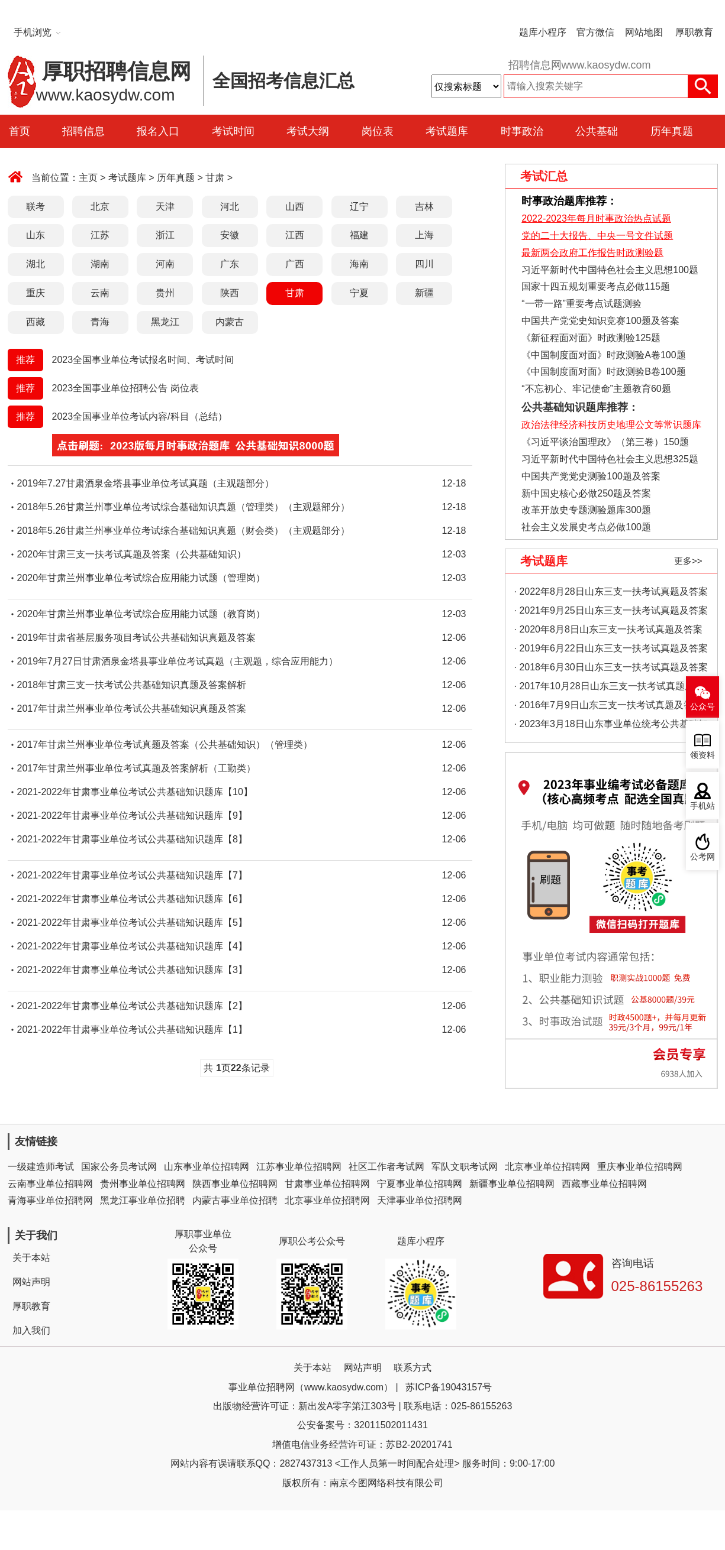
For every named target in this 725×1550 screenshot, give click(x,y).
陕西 (229, 293)
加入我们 (31, 1330)
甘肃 (214, 178)
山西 (294, 207)
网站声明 (31, 1282)
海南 (359, 264)
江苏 (100, 235)
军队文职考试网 (464, 1167)
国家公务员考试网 (119, 1167)
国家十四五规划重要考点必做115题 (595, 286)
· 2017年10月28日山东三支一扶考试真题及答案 (609, 688)
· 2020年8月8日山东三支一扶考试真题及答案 (608, 629)
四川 (424, 264)
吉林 (424, 207)
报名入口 (158, 131)
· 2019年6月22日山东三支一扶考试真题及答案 (611, 648)
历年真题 (671, 131)
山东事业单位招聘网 (206, 1167)
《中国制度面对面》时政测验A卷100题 (603, 355)
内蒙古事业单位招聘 (235, 1200)
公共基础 (596, 131)
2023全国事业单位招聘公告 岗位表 (125, 388)
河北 (229, 207)
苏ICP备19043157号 (448, 1387)
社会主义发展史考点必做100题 (586, 527)
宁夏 (359, 293)
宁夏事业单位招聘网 (419, 1184)
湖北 (35, 264)
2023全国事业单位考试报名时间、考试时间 (143, 360)
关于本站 (31, 1258)
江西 (294, 235)
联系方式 (412, 1368)
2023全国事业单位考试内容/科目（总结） (139, 416)
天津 (165, 207)
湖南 (100, 264)
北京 (100, 207)
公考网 (702, 856)
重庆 (35, 293)
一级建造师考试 (41, 1167)
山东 (35, 235)
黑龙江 (165, 322)
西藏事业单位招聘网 (604, 1184)
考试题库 (447, 131)
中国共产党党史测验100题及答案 (590, 476)
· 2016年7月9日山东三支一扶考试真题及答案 (608, 705)
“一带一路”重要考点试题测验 (581, 304)
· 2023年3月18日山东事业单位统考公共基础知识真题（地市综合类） (611, 726)
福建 (359, 235)
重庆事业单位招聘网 (639, 1167)
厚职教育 (694, 32)
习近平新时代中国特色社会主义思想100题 (609, 270)
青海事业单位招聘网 (50, 1200)
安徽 (229, 235)
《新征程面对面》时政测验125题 (590, 338)
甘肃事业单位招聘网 (327, 1184)
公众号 (702, 706)
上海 (424, 235)
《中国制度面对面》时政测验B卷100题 (603, 372)
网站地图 (644, 32)
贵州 (165, 293)
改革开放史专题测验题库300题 (585, 510)
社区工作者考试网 (386, 1167)
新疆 (424, 293)
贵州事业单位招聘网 (142, 1184)
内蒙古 (229, 322)
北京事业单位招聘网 (547, 1167)
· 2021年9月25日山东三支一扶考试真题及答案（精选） (611, 612)
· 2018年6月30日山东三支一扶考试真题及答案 (611, 667)
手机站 (702, 806)
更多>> (688, 561)
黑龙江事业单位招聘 (142, 1200)
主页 (88, 178)
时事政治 (522, 131)
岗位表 (378, 131)
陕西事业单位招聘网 (235, 1184)
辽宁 (359, 207)
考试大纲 (307, 131)
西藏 (35, 322)
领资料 (702, 755)
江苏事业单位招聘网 (298, 1167)
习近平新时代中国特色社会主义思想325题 (609, 459)
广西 (294, 264)
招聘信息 (83, 131)
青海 (100, 322)
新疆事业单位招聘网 (512, 1184)
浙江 (165, 235)
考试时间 (233, 131)
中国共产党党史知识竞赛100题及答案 (600, 321)
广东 (229, 264)
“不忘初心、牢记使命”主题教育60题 (595, 389)
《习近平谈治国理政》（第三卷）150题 (601, 442)
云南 (100, 293)
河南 (165, 264)
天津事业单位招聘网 (419, 1200)
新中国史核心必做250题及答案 (586, 493)
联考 (35, 207)
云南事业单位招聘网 (50, 1184)
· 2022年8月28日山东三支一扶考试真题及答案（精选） (611, 593)
